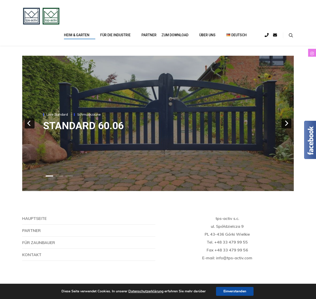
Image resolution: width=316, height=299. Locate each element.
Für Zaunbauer (38, 242)
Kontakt (31, 254)
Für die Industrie (117, 35)
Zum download (176, 35)
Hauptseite (34, 218)
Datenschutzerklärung (145, 291)
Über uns (209, 35)
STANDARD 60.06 (83, 126)
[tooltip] (312, 53)
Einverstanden (234, 291)
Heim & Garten (78, 35)
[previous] (30, 123)
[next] (286, 123)
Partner (149, 35)
